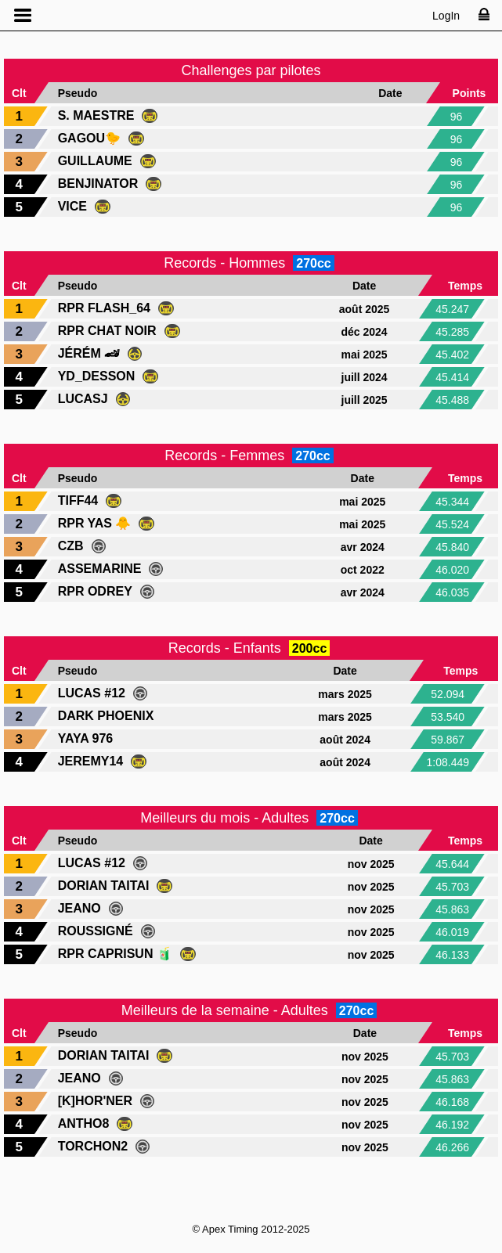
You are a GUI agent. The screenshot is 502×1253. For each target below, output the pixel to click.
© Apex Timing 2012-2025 (251, 1229)
